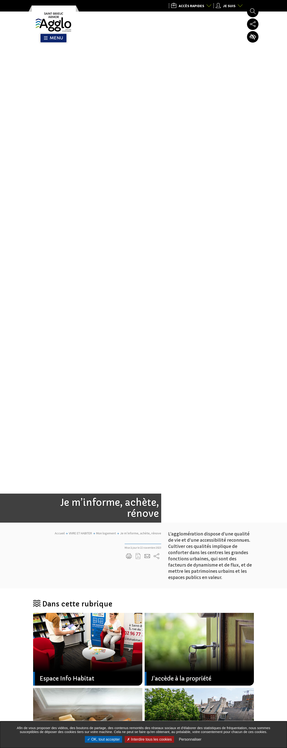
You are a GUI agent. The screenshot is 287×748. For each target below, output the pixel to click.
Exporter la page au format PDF (138, 125)
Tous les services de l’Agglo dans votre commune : (67, 704)
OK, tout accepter (103, 739)
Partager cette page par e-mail (147, 125)
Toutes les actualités (140, 554)
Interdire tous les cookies (149, 739)
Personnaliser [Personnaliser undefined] (190, 739)
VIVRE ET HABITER (80, 103)
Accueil (60, 103)
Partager (137, 540)
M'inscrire (143, 614)
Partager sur (156, 125)
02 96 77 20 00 (207, 679)
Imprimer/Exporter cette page (129, 125)
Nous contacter (209, 714)
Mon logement (106, 103)
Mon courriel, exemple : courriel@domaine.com (86, 615)
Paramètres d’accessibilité (252, 37)
